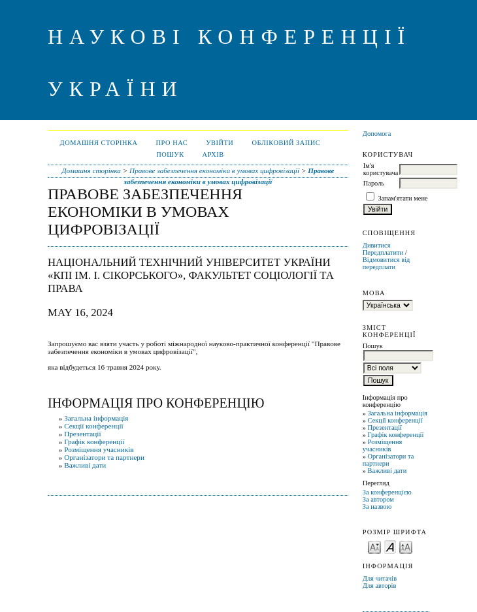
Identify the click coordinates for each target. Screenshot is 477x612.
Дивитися (377, 245)
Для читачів (380, 578)
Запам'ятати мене (402, 198)
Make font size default (390, 546)
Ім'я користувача (380, 169)
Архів (213, 154)
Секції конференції (395, 420)
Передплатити (383, 252)
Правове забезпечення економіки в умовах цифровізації (214, 170)
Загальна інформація (397, 413)
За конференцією (387, 492)
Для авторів (380, 585)
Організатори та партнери (388, 460)
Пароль (373, 183)
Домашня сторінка (99, 142)
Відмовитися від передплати (386, 263)
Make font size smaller (374, 546)
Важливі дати (387, 470)
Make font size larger (405, 546)
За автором (378, 499)
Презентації (385, 427)
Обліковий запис (286, 142)
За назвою (377, 506)
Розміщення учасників (382, 445)
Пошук (170, 154)
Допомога (377, 133)
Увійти (219, 142)
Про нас (172, 142)
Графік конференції (396, 434)
